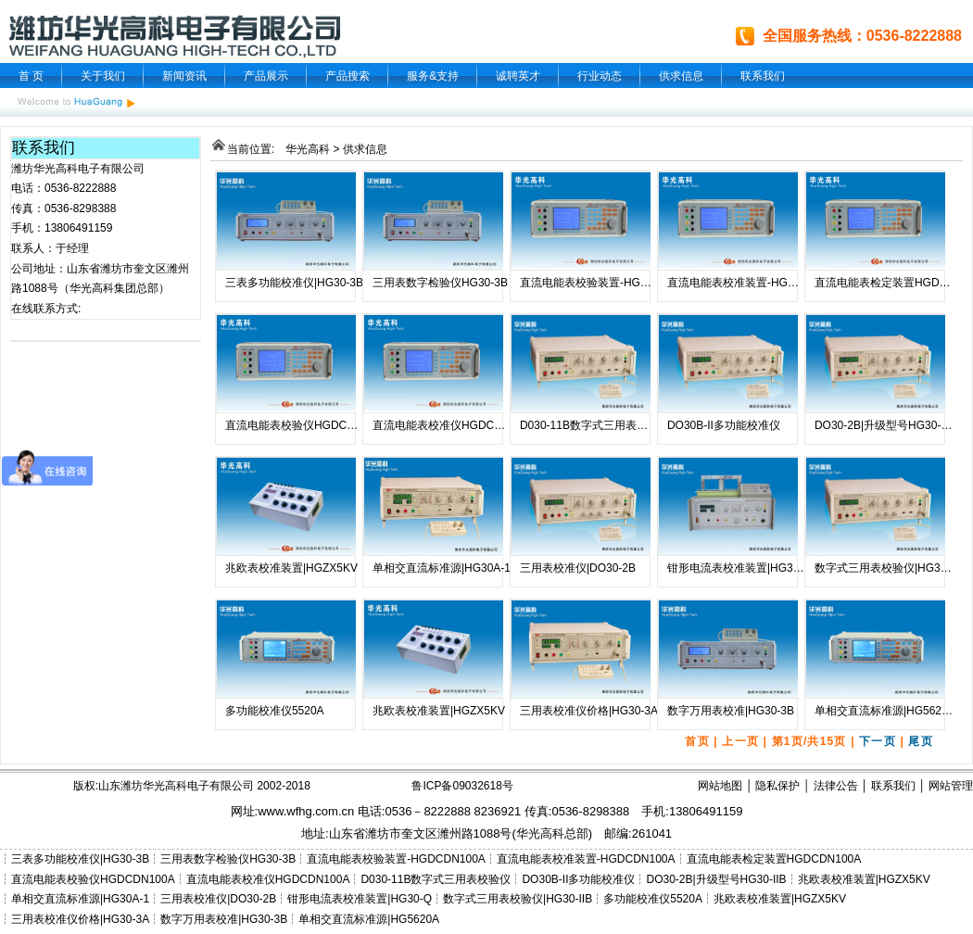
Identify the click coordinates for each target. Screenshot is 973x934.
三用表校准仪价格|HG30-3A (589, 710)
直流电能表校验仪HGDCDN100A (307, 425)
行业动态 (599, 75)
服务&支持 (433, 75)
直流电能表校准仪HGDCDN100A (455, 425)
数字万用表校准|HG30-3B (730, 710)
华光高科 (307, 149)
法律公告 (836, 785)
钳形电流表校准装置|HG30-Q (739, 568)
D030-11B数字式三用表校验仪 (595, 425)
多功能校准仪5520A (274, 710)
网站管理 (951, 785)
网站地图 (720, 785)
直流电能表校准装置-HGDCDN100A (756, 282)
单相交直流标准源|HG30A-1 (442, 568)
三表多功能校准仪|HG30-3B (294, 282)
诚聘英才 (518, 75)
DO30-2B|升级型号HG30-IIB (884, 425)
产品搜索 (347, 75)
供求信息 (681, 75)
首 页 (31, 75)
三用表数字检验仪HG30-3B (440, 282)
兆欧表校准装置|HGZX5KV (291, 568)
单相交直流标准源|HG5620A (885, 710)
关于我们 (103, 75)
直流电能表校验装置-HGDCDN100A (609, 282)
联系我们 (762, 75)
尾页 (920, 741)
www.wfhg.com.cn (306, 811)
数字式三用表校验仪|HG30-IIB (889, 568)
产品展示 (266, 75)
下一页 (877, 741)
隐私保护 (777, 785)
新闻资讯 (184, 75)
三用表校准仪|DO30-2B (578, 568)
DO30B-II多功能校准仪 (723, 425)
